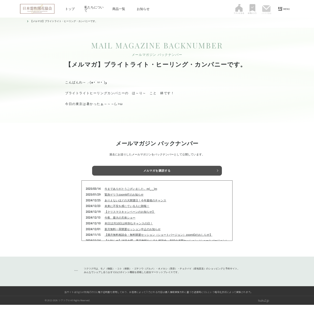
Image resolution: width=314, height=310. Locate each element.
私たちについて (94, 9)
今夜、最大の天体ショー (120, 222)
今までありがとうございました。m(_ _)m (131, 194)
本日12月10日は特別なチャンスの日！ (129, 228)
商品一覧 (118, 8)
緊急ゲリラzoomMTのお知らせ (124, 199)
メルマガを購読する (157, 171)
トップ (70, 8)
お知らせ (143, 8)
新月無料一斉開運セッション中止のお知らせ (133, 234)
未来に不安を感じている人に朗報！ (127, 211)
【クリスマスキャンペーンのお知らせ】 (130, 217)
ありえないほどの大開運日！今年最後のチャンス (135, 205)
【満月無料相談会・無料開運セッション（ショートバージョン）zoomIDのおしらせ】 (158, 240)
